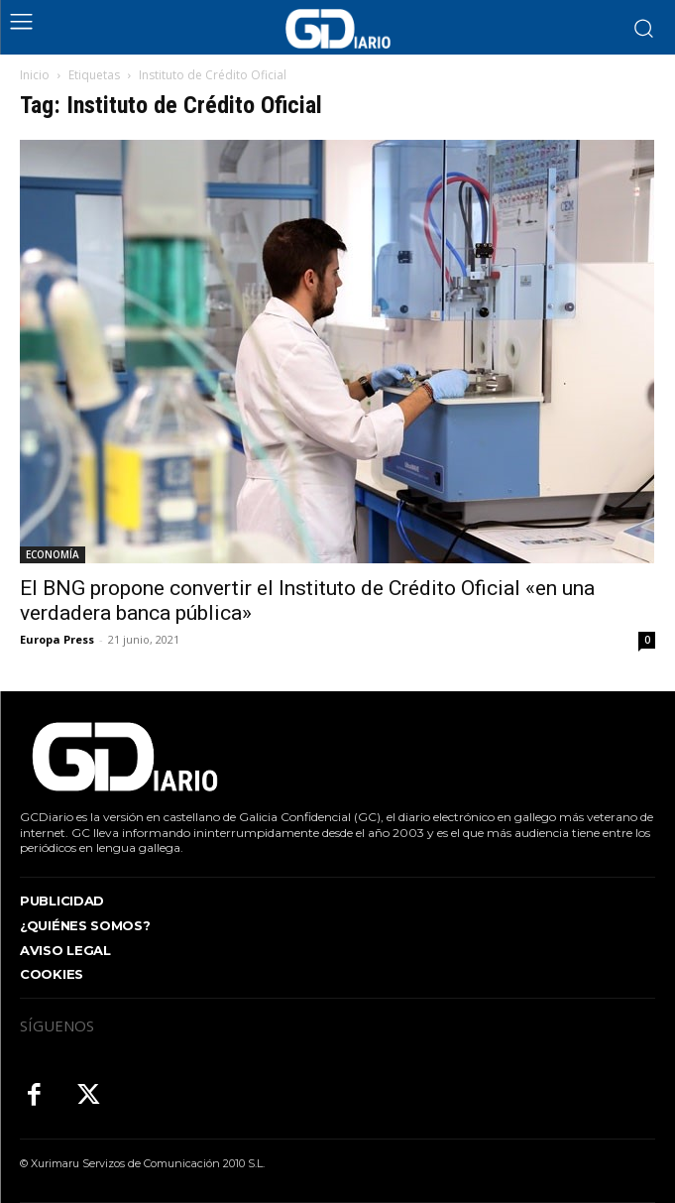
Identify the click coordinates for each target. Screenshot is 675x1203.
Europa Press (57, 639)
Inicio (35, 74)
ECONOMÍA (52, 554)
